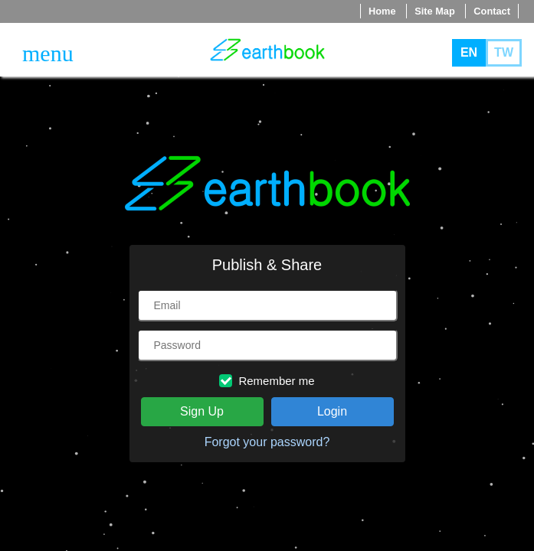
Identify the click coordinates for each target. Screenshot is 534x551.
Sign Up (202, 411)
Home (382, 11)
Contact (491, 11)
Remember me (266, 380)
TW (503, 52)
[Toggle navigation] (48, 53)
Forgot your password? (267, 441)
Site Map (434, 11)
